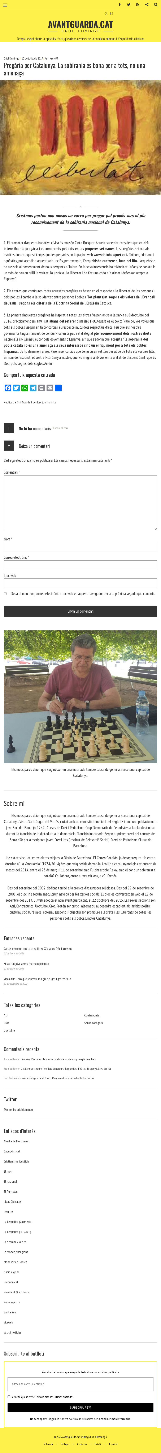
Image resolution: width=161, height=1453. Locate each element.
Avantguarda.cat (80, 24)
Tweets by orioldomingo (18, 1109)
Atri (46, 58)
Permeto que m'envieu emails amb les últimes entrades (40, 1397)
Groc (6, 1023)
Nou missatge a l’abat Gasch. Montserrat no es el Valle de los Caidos (58, 1078)
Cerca (154, 4)
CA (106, 13)
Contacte (82, 1444)
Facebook (118, 4)
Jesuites (8, 1211)
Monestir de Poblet (15, 1262)
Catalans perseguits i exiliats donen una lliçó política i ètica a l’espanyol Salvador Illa (66, 1069)
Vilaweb (8, 1322)
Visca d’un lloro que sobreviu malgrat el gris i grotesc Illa (37, 979)
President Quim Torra (16, 1292)
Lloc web (10, 575)
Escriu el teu (60, 428)
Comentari (12, 472)
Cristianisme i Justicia (16, 1161)
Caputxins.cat (12, 1151)
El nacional (10, 1181)
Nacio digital (11, 1272)
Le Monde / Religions (16, 1252)
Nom (8, 539)
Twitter (127, 4)
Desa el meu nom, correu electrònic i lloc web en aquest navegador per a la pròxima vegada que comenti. (83, 593)
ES (111, 13)
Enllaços (65, 1444)
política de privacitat (81, 1419)
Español (113, 1444)
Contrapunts (91, 1015)
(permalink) (49, 402)
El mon (8, 1171)
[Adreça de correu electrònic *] (80, 1384)
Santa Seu (10, 1312)
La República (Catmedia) (18, 1222)
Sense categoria (94, 1023)
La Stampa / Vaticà (15, 1242)
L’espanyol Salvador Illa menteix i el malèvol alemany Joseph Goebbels (58, 1059)
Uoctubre (9, 1030)
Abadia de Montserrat (17, 1141)
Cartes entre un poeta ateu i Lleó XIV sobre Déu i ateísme (38, 948)
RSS (136, 4)
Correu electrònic (16, 557)
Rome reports (12, 1302)
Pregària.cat (11, 1282)
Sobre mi (48, 1444)
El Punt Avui (11, 1191)
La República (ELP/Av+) (17, 1232)
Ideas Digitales (12, 1201)
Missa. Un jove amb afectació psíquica (26, 964)
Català (98, 1444)
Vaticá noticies (12, 1332)
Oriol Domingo (12, 58)
